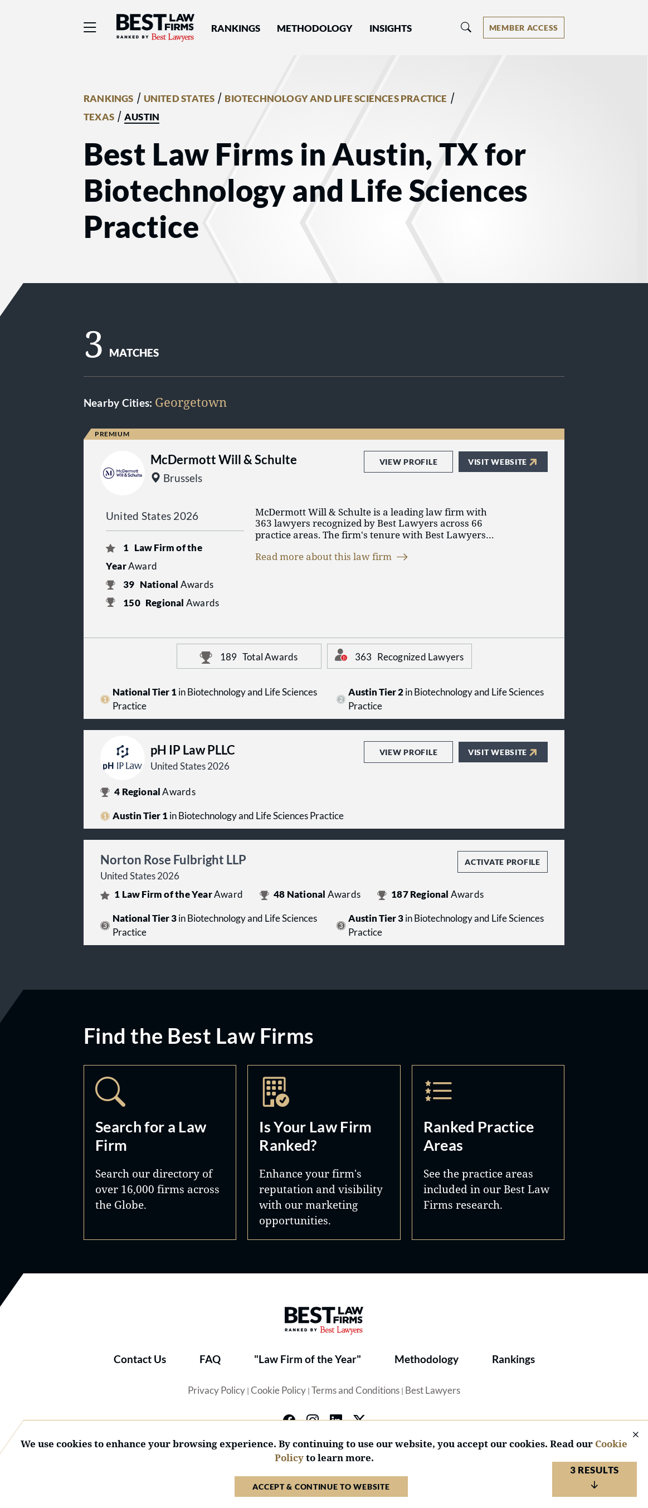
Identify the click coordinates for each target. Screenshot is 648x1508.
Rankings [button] (235, 28)
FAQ (210, 1359)
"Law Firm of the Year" (307, 1359)
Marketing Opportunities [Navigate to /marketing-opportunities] (323, 1152)
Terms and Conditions (355, 1390)
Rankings (513, 1359)
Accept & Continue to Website (320, 1486)
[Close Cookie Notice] (628, 1435)
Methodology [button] (315, 28)
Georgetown (191, 402)
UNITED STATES (179, 98)
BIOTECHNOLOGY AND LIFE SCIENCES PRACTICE (336, 98)
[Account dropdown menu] (523, 27)
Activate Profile (502, 862)
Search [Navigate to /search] (160, 1152)
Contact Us (140, 1359)
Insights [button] (390, 28)
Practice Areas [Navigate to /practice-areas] (488, 1152)
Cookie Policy (278, 1390)
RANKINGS (109, 98)
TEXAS (99, 117)
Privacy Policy (216, 1390)
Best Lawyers (432, 1390)
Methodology (426, 1359)
